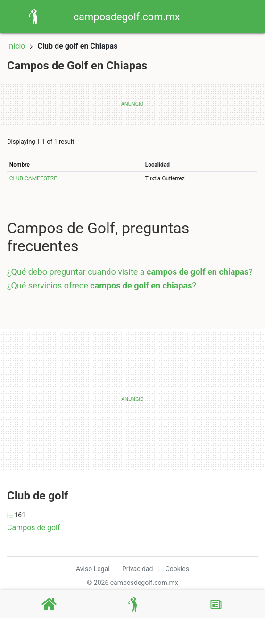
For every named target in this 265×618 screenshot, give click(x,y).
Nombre (19, 164)
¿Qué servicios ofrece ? (101, 285)
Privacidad (137, 569)
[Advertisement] (86, 399)
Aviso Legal (93, 569)
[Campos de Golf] (132, 604)
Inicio (16, 46)
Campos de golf (33, 527)
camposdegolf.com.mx (127, 17)
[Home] (33, 15)
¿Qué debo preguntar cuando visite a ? (130, 272)
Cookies (177, 569)
